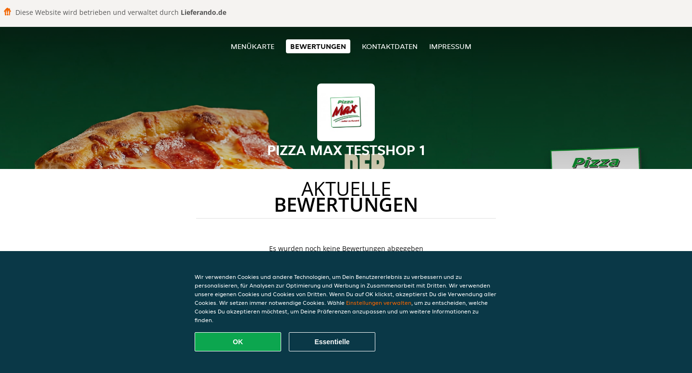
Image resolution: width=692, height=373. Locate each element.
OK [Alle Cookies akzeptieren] (238, 342)
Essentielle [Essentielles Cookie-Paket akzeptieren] (331, 342)
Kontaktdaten (390, 46)
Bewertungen (318, 46)
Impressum (450, 46)
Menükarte (252, 46)
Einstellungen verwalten (378, 302)
